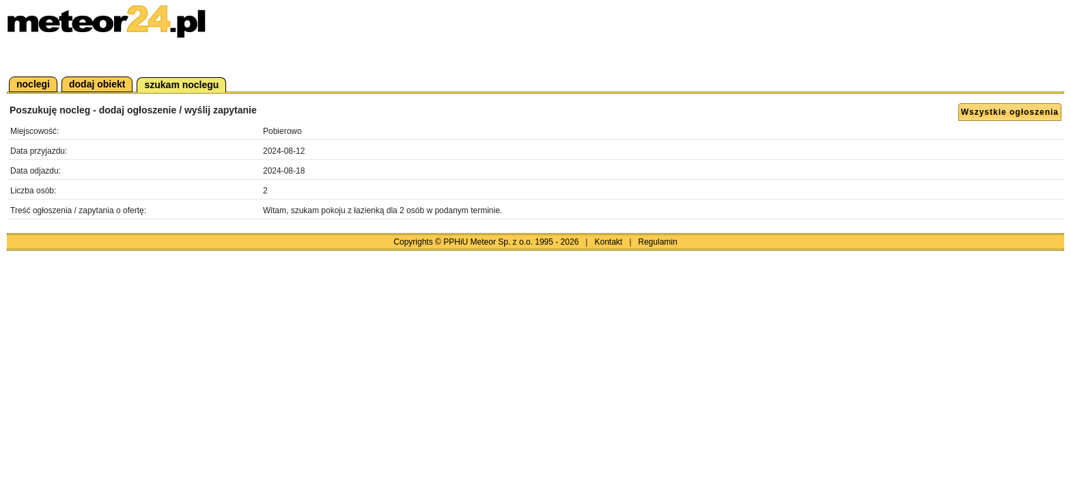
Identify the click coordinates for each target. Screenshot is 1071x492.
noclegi (33, 84)
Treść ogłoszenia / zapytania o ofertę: (78, 210)
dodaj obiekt (97, 84)
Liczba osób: (33, 190)
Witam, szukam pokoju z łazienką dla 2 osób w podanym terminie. (382, 210)
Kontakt (608, 242)
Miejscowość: (34, 131)
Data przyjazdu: (38, 151)
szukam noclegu (181, 84)
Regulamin (657, 242)
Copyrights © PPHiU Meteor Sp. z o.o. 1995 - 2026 (486, 242)
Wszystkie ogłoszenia (1010, 112)
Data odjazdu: (35, 171)
